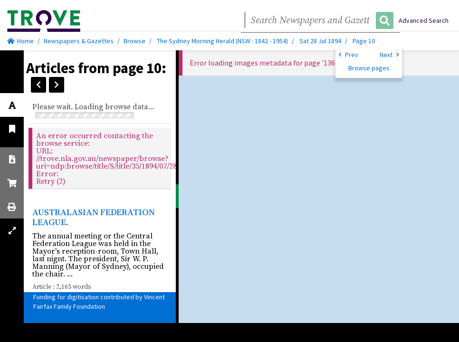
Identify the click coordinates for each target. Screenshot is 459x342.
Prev (348, 54)
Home (20, 41)
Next (389, 54)
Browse (134, 41)
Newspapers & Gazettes (79, 41)
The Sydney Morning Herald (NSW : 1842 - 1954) (222, 41)
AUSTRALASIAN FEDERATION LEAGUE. (93, 217)
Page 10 (364, 41)
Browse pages (369, 68)
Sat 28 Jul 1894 (321, 41)
